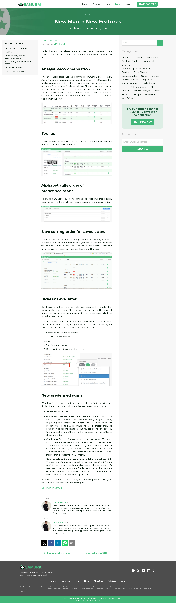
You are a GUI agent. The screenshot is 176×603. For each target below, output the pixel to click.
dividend (126, 65)
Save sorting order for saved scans (18, 62)
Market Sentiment (131, 83)
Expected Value (130, 76)
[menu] (106, 4)
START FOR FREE (147, 4)
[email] (72, 543)
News (124, 87)
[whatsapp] (65, 543)
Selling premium (139, 87)
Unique (138, 94)
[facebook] (51, 543)
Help (108, 4)
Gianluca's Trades (130, 61)
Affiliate (112, 581)
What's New (128, 98)
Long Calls (147, 80)
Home (84, 4)
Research (126, 57)
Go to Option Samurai (52, 488)
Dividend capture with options (136, 68)
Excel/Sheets (140, 72)
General (156, 76)
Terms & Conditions (82, 600)
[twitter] (44, 543)
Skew (153, 87)
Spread (125, 91)
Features (65, 581)
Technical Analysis (141, 91)
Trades (157, 91)
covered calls (149, 61)
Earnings (126, 72)
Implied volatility (130, 80)
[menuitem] (84, 4)
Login (127, 4)
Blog (117, 4)
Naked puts (149, 83)
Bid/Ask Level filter (13, 67)
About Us (98, 581)
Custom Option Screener (147, 57)
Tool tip (8, 52)
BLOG (88, 14)
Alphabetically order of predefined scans (15, 57)
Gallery (144, 76)
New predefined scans (15, 71)
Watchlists (150, 94)
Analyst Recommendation (17, 48)
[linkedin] (58, 543)
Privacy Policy (95, 600)
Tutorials (126, 94)
